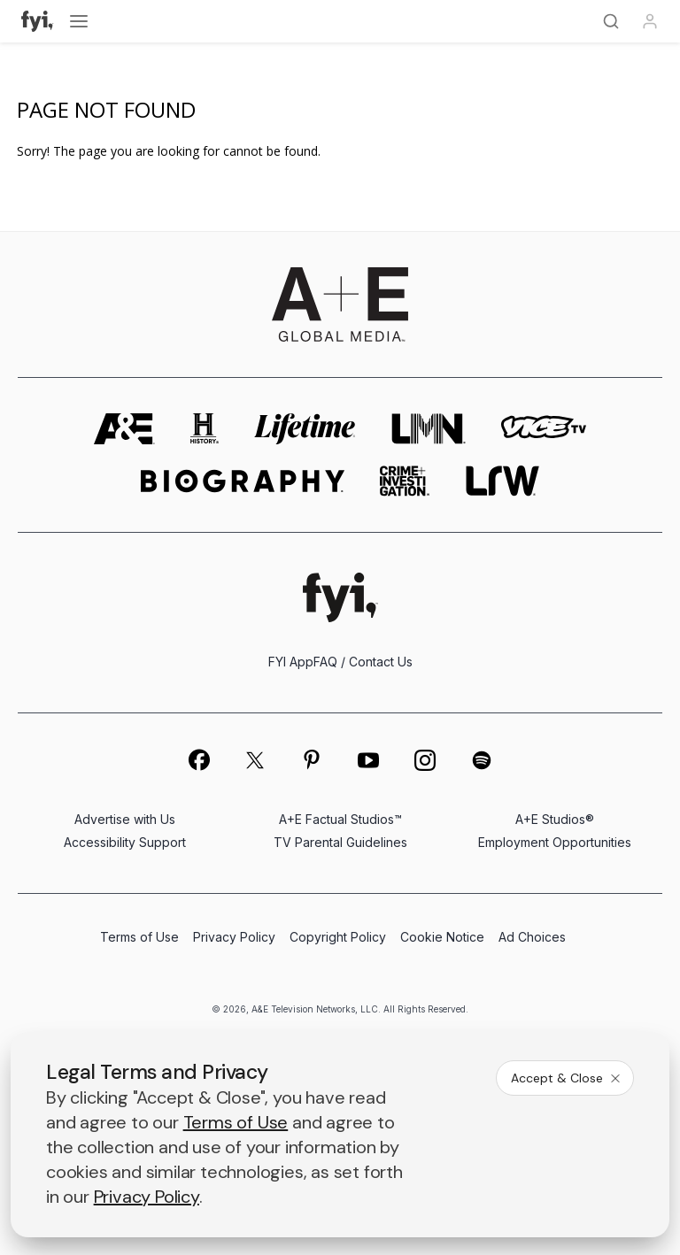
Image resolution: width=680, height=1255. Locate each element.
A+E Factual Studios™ (340, 819)
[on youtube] (368, 760)
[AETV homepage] (124, 428)
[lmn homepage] (428, 428)
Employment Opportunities (554, 842)
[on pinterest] (311, 760)
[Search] (611, 21)
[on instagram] (425, 760)
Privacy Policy (234, 936)
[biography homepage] (242, 481)
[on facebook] (198, 759)
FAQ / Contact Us (363, 661)
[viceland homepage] (543, 428)
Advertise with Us (124, 819)
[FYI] (37, 21)
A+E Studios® (554, 819)
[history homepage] (204, 428)
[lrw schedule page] (502, 481)
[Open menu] (78, 21)
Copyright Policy (338, 936)
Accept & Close (566, 1078)
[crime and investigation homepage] (404, 481)
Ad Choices (532, 936)
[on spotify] (481, 760)
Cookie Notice (442, 936)
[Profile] (650, 21)
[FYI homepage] (340, 597)
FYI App (290, 661)
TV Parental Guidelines (340, 842)
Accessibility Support (125, 842)
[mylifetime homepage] (305, 428)
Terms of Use (139, 936)
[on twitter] (255, 760)
